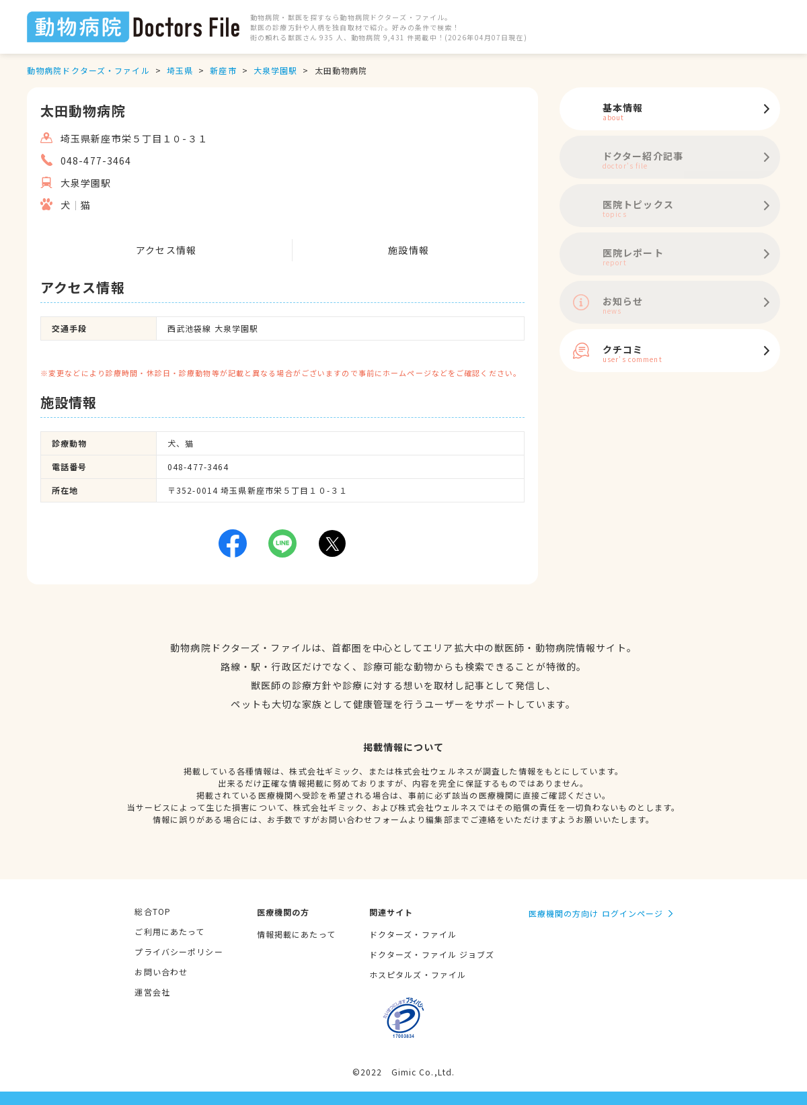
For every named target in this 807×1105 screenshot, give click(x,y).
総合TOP (152, 911)
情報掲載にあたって (296, 934)
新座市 (223, 70)
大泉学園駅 (276, 70)
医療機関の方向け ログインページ (596, 913)
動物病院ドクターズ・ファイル (88, 70)
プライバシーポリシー (178, 951)
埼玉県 (180, 70)
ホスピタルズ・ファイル (417, 974)
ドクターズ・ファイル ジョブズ (432, 954)
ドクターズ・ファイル (413, 934)
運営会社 (151, 992)
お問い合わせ (161, 971)
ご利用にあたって (169, 931)
